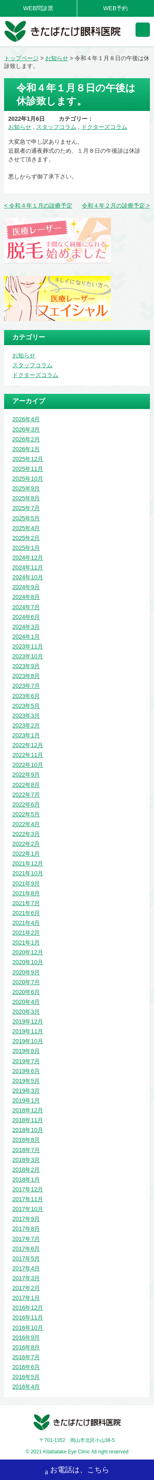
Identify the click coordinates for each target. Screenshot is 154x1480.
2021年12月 (27, 863)
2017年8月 (26, 1228)
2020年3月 (26, 1011)
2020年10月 (27, 962)
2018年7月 (26, 1150)
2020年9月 (26, 972)
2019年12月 (27, 1021)
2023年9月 (26, 666)
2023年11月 (27, 646)
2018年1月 (26, 1179)
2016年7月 (26, 1357)
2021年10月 (27, 873)
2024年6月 (26, 617)
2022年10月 (27, 764)
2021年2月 (26, 932)
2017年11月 (27, 1199)
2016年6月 (26, 1367)
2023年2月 (26, 725)
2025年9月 (26, 488)
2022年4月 (26, 824)
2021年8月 (26, 893)
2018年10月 (27, 1130)
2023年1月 (26, 735)
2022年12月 (27, 745)
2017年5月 (26, 1258)
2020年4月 (26, 1002)
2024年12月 (27, 557)
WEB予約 (115, 8)
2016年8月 (26, 1347)
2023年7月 (26, 685)
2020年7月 (26, 982)
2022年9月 (26, 774)
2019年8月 (26, 1051)
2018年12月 (27, 1110)
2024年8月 (26, 597)
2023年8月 (26, 676)
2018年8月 (26, 1140)
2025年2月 (26, 538)
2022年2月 (26, 844)
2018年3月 (26, 1160)
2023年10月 (27, 656)
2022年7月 (26, 794)
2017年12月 (27, 1189)
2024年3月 (26, 627)
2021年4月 (26, 923)
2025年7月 (26, 508)
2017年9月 (26, 1219)
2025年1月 (26, 548)
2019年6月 (26, 1071)
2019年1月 (26, 1100)
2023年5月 (26, 706)
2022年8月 (26, 785)
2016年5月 (26, 1377)
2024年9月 (26, 587)
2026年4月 (26, 419)
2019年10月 (27, 1041)
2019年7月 (26, 1061)
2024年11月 (27, 567)
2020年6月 (26, 992)
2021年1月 (26, 942)
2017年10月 (27, 1209)
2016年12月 (27, 1307)
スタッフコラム (56, 127)
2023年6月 (26, 696)
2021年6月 (26, 913)
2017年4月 (26, 1268)
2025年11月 (27, 468)
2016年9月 (26, 1337)
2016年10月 (27, 1327)
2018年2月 (26, 1169)
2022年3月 (26, 834)
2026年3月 (26, 429)
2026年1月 (26, 449)
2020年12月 (27, 952)
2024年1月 (26, 636)
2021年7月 (26, 903)
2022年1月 (26, 853)
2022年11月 (27, 755)
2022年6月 (26, 804)
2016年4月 (26, 1386)
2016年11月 (27, 1317)
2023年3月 (26, 715)
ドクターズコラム (104, 127)
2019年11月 (27, 1031)
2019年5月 (26, 1081)
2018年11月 (27, 1120)
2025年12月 (27, 459)
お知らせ (19, 127)
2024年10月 (27, 577)
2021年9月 (26, 883)
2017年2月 (26, 1288)
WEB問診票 (38, 8)
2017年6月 (26, 1248)
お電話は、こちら (77, 1471)
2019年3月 (26, 1090)
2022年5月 (26, 814)
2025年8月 (26, 498)
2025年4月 (26, 528)
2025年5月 (26, 518)
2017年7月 (26, 1239)
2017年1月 (26, 1298)
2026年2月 (26, 439)
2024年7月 (26, 607)
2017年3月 (26, 1278)
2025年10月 (27, 478)
